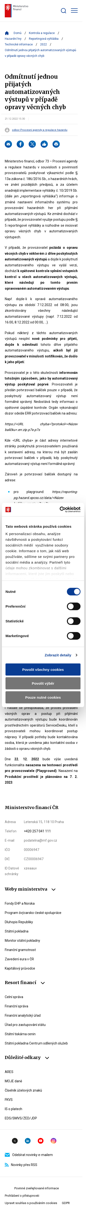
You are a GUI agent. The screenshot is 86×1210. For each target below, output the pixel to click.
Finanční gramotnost (20, 950)
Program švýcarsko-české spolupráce (33, 913)
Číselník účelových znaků (23, 1090)
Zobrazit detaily (58, 655)
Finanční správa (16, 1006)
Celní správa (14, 997)
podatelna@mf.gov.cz (40, 840)
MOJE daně (13, 1081)
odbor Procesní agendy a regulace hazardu (39, 130)
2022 (43, 44)
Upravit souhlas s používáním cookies (31, 1203)
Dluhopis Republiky (19, 922)
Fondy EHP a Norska (20, 903)
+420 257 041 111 (37, 831)
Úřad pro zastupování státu (25, 1025)
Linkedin (28, 1141)
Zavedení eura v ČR (19, 959)
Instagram (53, 1141)
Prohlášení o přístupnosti (22, 1195)
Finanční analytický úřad (23, 1015)
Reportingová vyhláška (44, 38)
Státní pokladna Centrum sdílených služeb (36, 1043)
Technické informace (19, 44)
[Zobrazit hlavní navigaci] (74, 10)
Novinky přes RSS (21, 1165)
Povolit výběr (43, 683)
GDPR (66, 1203)
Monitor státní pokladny (22, 940)
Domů (18, 33)
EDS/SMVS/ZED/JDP (21, 1118)
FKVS (9, 1100)
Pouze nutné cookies (43, 697)
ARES (9, 1072)
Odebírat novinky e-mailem (29, 1155)
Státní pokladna (16, 931)
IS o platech (13, 1109)
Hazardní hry (13, 38)
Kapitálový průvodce (20, 968)
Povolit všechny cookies (43, 669)
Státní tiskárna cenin (20, 1034)
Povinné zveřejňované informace (36, 1188)
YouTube (40, 1141)
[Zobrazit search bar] (63, 11)
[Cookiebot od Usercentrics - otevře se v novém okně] (61, 510)
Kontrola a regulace (42, 33)
